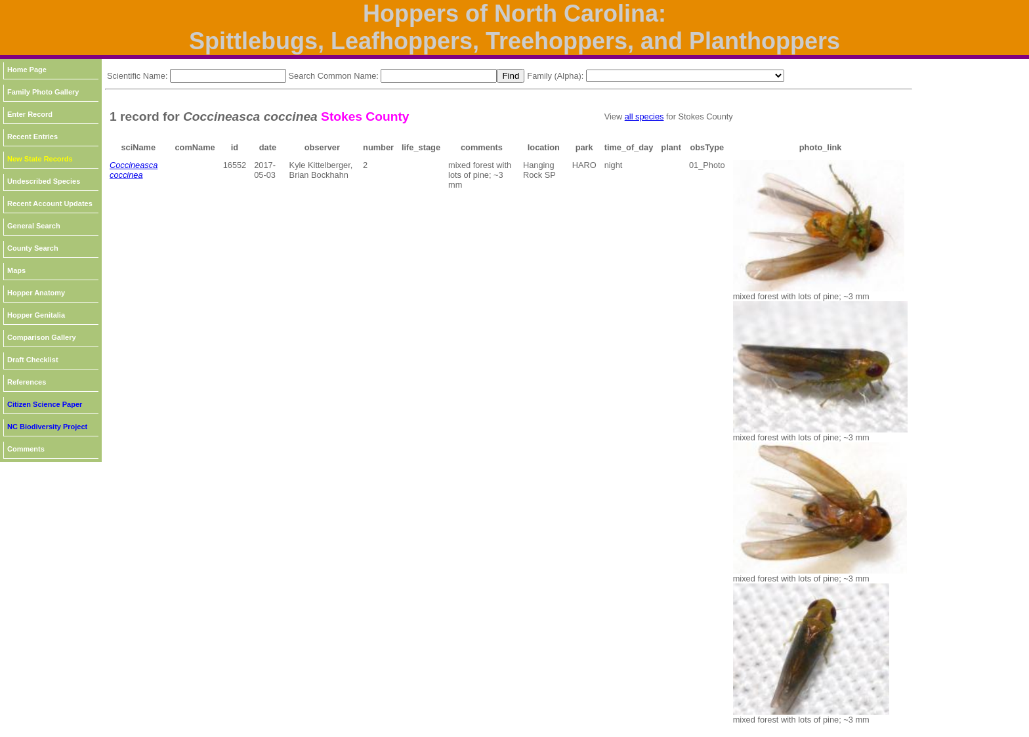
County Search (32, 248)
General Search (33, 226)
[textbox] (228, 76)
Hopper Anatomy (36, 293)
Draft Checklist (32, 360)
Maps (16, 270)
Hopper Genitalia (36, 315)
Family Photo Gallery (43, 92)
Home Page (27, 70)
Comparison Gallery (41, 337)
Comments (26, 449)
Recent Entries (32, 136)
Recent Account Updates (50, 203)
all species (644, 116)
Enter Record (29, 114)
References (26, 382)
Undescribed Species (43, 181)
